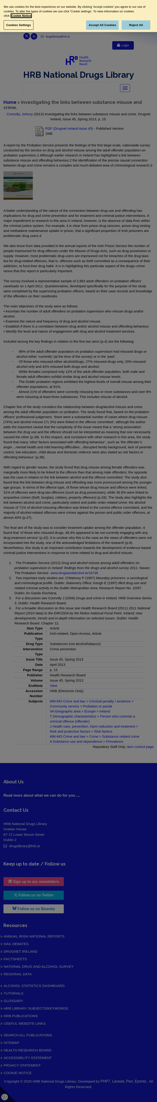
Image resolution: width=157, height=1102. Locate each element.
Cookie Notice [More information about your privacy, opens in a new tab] (21, 15)
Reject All (136, 25)
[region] (78, 16)
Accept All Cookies (102, 25)
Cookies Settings (18, 25)
